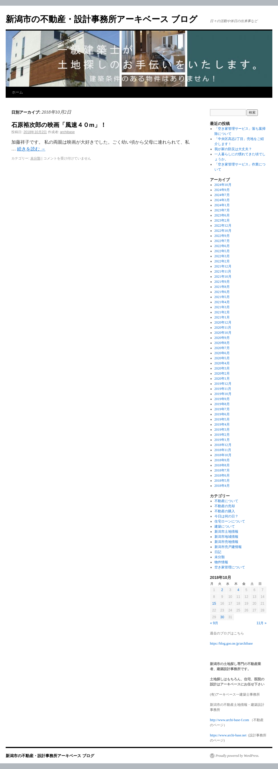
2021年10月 (222, 277)
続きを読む (31, 148)
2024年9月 (222, 190)
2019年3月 (222, 430)
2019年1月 (222, 440)
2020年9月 (222, 338)
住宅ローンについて (229, 521)
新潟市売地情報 (226, 542)
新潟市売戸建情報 (228, 547)
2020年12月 (222, 322)
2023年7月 (222, 210)
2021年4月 (222, 302)
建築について (224, 526)
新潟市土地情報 (226, 532)
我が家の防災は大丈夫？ (233, 149)
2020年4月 (222, 363)
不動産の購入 (224, 511)
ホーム (17, 92)
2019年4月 (222, 424)
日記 (217, 552)
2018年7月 (222, 470)
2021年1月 (222, 317)
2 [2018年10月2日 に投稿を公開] (222, 590)
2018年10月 (222, 455)
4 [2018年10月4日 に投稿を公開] (238, 590)
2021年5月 (222, 297)
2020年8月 (222, 343)
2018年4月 (222, 486)
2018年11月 (222, 450)
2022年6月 (222, 246)
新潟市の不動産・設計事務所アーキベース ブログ (101, 19)
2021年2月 (222, 312)
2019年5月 (222, 419)
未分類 (35, 158)
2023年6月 (222, 215)
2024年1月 (222, 205)
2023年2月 (222, 220)
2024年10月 (222, 185)
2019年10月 (222, 394)
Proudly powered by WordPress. (237, 756)
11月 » (261, 623)
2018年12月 (222, 445)
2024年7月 (222, 195)
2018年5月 (222, 481)
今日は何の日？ (226, 516)
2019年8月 (222, 404)
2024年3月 (222, 200)
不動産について (226, 501)
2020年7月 (222, 348)
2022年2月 (222, 261)
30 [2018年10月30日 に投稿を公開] (222, 617)
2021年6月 (222, 292)
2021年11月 (222, 271)
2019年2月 (222, 435)
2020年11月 (222, 328)
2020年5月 (222, 358)
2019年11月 (222, 389)
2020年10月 (222, 333)
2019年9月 (222, 399)
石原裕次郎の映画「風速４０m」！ (58, 125)
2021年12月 (222, 266)
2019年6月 (222, 414)
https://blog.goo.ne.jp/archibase (231, 643)
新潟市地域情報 (226, 537)
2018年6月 (222, 475)
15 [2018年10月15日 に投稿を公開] (214, 604)
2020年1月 (222, 379)
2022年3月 (222, 256)
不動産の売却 (224, 506)
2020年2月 (222, 373)
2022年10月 (222, 231)
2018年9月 (222, 460)
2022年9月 (222, 236)
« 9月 (214, 623)
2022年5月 (222, 251)
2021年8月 (222, 287)
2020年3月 (222, 368)
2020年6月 (222, 353)
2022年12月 (222, 226)
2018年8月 (222, 465)
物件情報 (221, 562)
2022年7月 (222, 241)
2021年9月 (222, 282)
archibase (67, 132)
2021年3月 (222, 307)
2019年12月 (222, 384)
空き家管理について (229, 567)
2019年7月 (222, 409)
